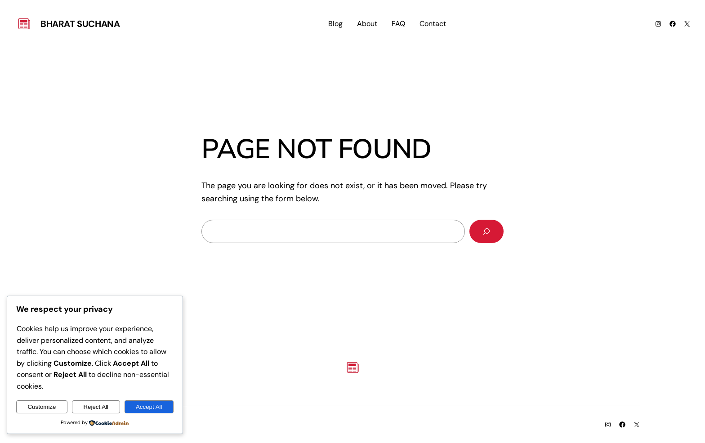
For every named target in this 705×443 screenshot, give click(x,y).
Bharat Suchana (80, 24)
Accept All (149, 406)
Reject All (95, 406)
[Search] (486, 231)
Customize (41, 406)
